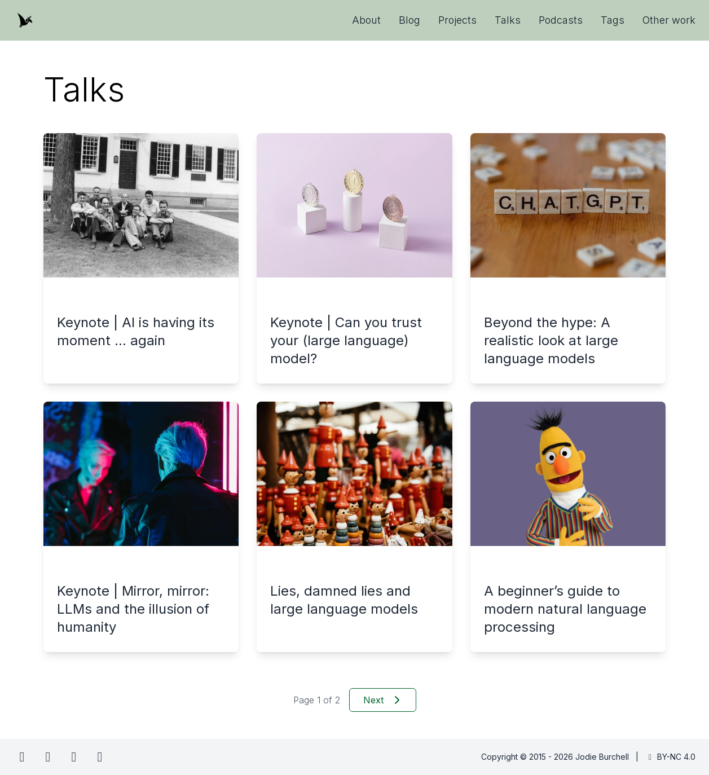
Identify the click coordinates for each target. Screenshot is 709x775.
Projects (457, 20)
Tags (612, 20)
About (366, 20)
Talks (508, 20)
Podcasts (561, 20)
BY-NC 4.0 (670, 756)
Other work (668, 20)
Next (382, 700)
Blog (409, 20)
